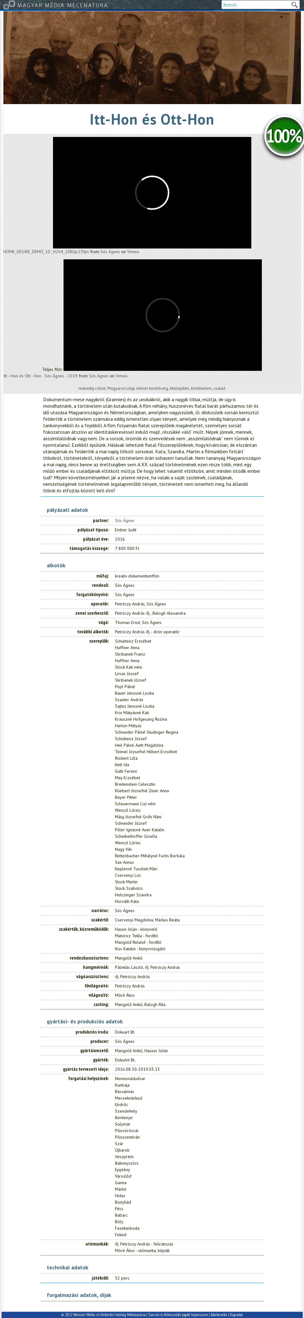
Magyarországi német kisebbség (137, 388)
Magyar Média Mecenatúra (63, 5)
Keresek (294, 4)
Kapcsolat (236, 1314)
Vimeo (133, 251)
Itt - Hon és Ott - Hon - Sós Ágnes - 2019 (40, 376)
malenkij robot (92, 388)
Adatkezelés (219, 1314)
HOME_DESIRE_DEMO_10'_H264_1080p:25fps (46, 251)
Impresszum (199, 1314)
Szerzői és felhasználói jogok (168, 1314)
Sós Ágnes (110, 251)
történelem (201, 388)
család (219, 388)
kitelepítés (179, 388)
